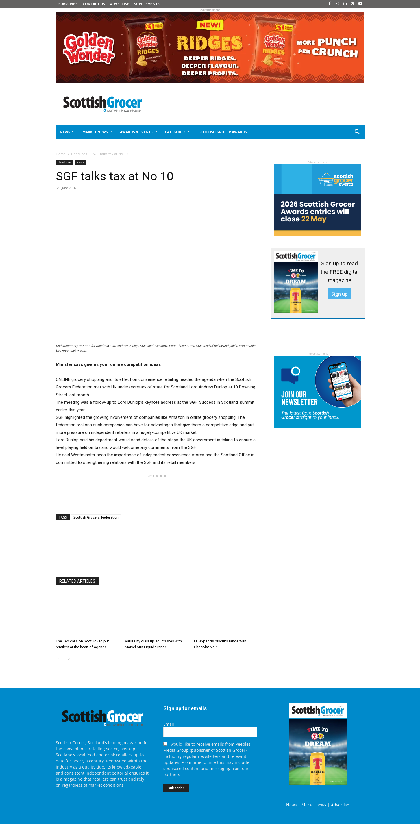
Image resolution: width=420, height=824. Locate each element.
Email (168, 724)
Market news (313, 805)
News (80, 162)
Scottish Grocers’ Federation (96, 517)
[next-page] (68, 658)
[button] (336, 132)
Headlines (79, 153)
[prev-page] (59, 658)
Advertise (340, 805)
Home (61, 153)
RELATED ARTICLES (77, 581)
